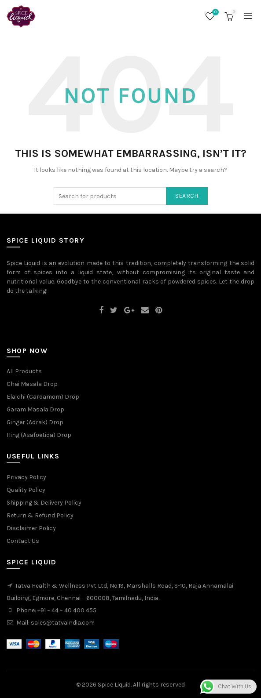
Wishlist (214, 12)
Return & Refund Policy (40, 515)
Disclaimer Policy (31, 528)
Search (187, 196)
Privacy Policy (26, 477)
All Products (24, 371)
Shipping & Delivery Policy (44, 502)
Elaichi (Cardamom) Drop (43, 396)
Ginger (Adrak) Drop (35, 422)
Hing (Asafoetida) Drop (39, 435)
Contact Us (23, 541)
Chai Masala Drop (32, 384)
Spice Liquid (114, 684)
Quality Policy (26, 490)
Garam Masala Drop (35, 409)
